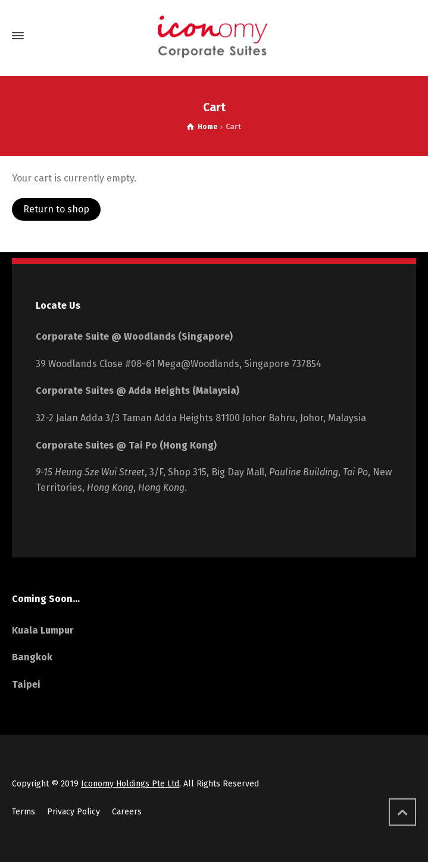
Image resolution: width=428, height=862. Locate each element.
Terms (23, 812)
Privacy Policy (73, 812)
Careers (127, 812)
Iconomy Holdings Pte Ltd (130, 784)
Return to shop (56, 209)
